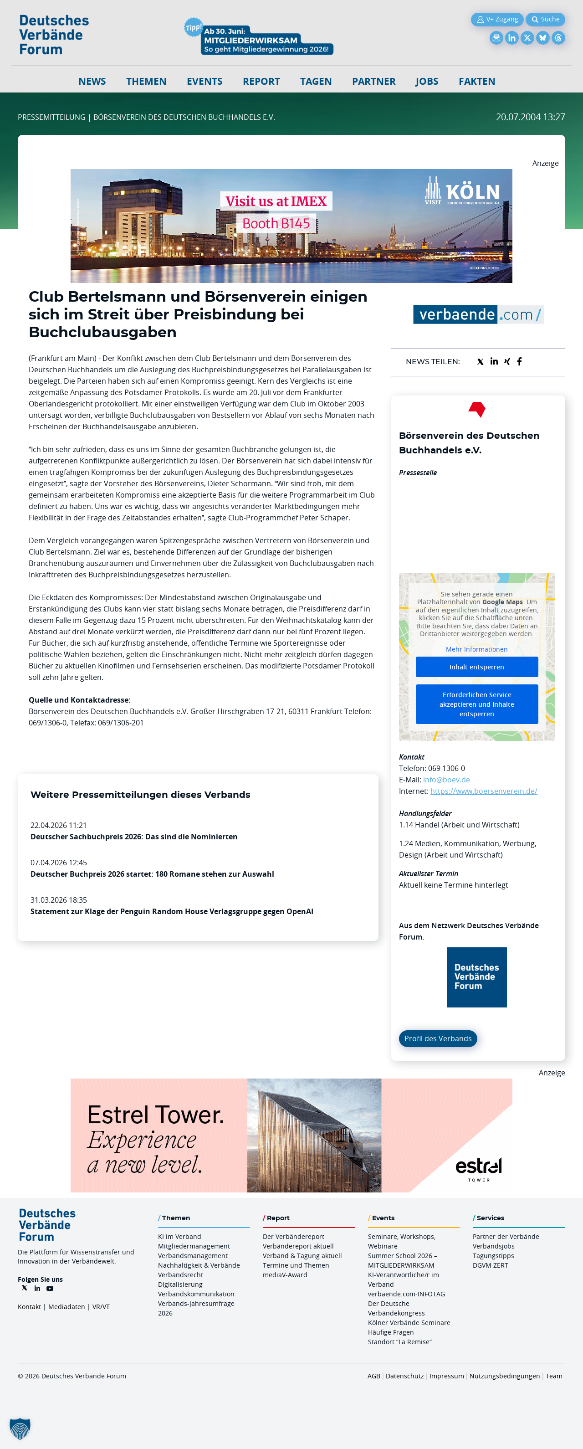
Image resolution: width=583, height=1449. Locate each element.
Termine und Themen (296, 1265)
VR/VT (101, 1306)
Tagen (316, 81)
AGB (374, 1376)
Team (554, 1376)
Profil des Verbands (438, 1038)
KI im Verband (179, 1236)
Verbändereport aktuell (298, 1246)
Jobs (427, 81)
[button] (20, 1429)
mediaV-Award (285, 1274)
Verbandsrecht (180, 1274)
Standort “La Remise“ (400, 1341)
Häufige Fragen (391, 1332)
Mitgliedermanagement (194, 1246)
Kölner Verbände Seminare (409, 1322)
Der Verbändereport (293, 1236)
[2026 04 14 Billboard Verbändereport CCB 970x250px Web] (291, 175)
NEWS (92, 81)
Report (261, 81)
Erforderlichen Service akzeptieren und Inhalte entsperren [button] (477, 704)
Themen (146, 81)
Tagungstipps (493, 1255)
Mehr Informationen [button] (477, 649)
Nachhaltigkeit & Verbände (199, 1265)
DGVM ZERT (490, 1265)
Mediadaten (66, 1306)
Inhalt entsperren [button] (477, 667)
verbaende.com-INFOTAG (406, 1294)
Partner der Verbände (506, 1236)
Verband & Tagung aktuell (302, 1255)
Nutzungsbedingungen (505, 1376)
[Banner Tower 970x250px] (291, 1084)
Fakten (477, 81)
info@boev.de (446, 780)
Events (205, 81)
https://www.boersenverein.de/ (483, 791)
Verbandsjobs (494, 1246)
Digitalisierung (180, 1284)
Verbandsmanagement (193, 1255)
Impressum (447, 1376)
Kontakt (29, 1306)
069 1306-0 (446, 768)
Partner (374, 81)
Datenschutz (405, 1376)
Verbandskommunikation (196, 1294)
